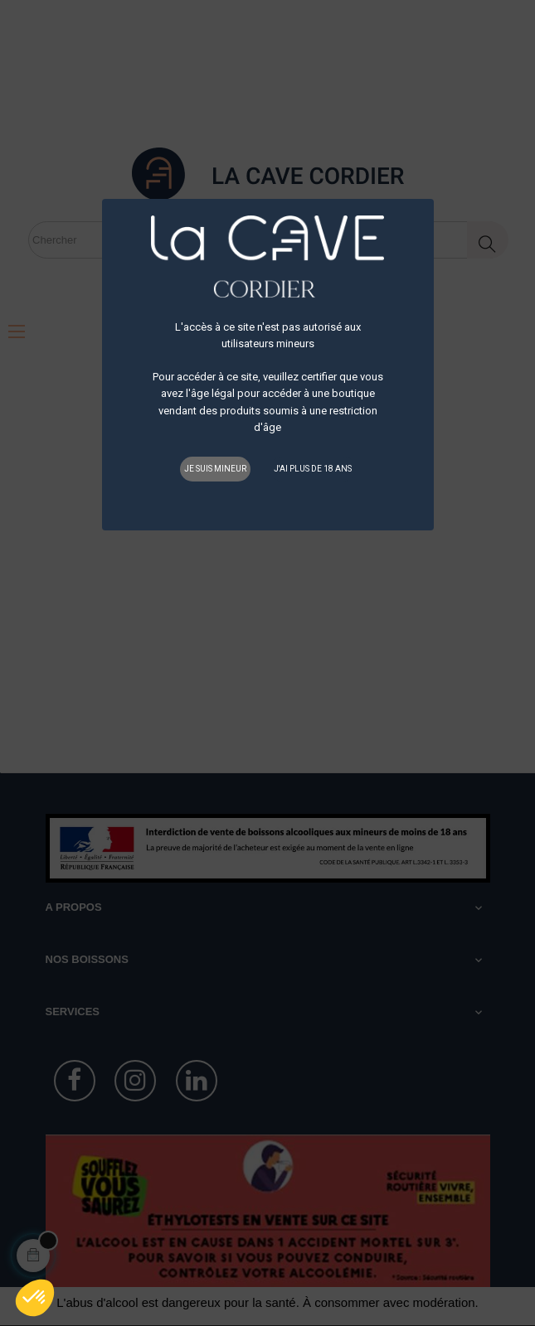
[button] (35, 1298)
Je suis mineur (215, 468)
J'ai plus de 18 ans (313, 468)
